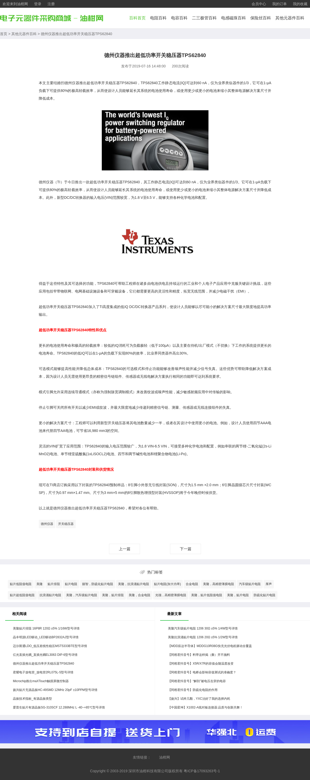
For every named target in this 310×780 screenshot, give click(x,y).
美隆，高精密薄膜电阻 (218, 584)
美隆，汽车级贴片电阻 (81, 595)
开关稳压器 (66, 524)
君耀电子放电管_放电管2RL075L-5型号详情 (43, 672)
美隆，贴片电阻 (238, 595)
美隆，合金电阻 (139, 595)
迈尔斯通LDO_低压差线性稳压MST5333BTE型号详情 (50, 646)
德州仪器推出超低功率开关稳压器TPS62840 (76, 34)
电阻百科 (158, 18)
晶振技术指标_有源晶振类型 (32, 698)
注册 (51, 4)
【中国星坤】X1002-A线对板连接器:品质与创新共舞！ (205, 707)
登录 (37, 4)
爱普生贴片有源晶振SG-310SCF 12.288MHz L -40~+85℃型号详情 (59, 707)
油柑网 (164, 757)
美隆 (39, 584)
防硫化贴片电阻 (264, 595)
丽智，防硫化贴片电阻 (97, 584)
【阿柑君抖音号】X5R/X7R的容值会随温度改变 (201, 663)
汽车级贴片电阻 (250, 584)
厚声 (269, 584)
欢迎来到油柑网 (15, 4)
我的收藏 (300, 4)
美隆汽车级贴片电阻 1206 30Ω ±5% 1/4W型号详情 (203, 628)
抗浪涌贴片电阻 (50, 595)
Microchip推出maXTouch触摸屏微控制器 (41, 681)
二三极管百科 (204, 18)
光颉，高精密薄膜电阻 (170, 595)
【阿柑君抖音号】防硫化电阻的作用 (193, 690)
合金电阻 (192, 584)
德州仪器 (47, 524)
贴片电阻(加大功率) (167, 584)
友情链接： (142, 757)
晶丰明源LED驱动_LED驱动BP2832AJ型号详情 (46, 637)
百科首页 (137, 18)
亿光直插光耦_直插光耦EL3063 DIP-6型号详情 (45, 655)
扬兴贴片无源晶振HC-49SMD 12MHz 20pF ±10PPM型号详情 (55, 690)
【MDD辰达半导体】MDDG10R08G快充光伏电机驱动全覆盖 (210, 646)
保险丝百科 (260, 18)
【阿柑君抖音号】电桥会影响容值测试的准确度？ (202, 672)
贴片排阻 (54, 584)
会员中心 (259, 4)
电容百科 (179, 18)
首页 (3, 34)
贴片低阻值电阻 (21, 584)
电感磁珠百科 (233, 18)
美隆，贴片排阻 (113, 595)
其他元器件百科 (289, 18)
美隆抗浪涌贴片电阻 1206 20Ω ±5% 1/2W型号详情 (203, 637)
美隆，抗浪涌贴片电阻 (133, 584)
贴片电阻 (71, 584)
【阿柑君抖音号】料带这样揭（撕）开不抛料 (199, 655)
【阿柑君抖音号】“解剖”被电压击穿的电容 (197, 681)
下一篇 (185, 549)
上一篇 (124, 549)
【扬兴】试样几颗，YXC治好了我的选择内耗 (199, 698)
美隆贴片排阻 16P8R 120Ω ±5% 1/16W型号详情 (46, 628)
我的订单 (279, 4)
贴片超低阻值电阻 (22, 595)
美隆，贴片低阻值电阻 (206, 595)
